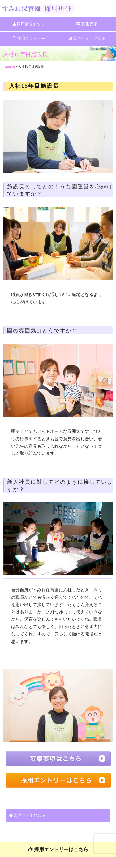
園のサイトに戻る (87, 38)
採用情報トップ (29, 24)
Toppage (9, 66)
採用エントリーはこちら (58, 849)
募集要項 (86, 24)
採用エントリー (29, 38)
